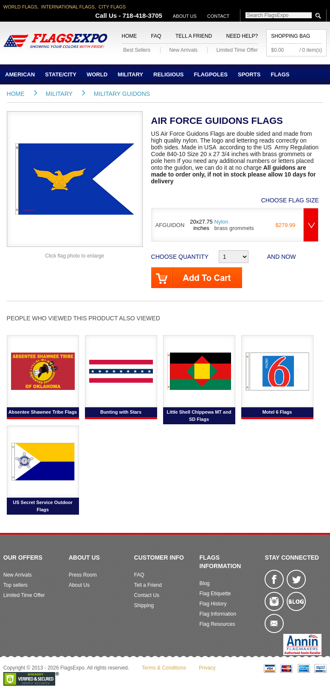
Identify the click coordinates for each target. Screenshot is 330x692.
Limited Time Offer (237, 50)
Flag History (212, 604)
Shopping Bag (290, 36)
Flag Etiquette (215, 594)
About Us (185, 16)
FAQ (156, 36)
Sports (249, 74)
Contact (218, 16)
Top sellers (15, 585)
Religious (168, 74)
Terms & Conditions (164, 668)
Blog (204, 583)
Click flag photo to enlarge (74, 256)
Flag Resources (217, 624)
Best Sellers (136, 50)
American (20, 74)
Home (129, 36)
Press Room (83, 575)
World (97, 74)
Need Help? (242, 36)
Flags (280, 74)
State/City (60, 74)
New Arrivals (183, 50)
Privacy (207, 668)
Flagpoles (211, 74)
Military (130, 74)
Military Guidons (122, 93)
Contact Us (146, 595)
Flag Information (217, 614)
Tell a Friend (193, 36)
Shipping (144, 605)
